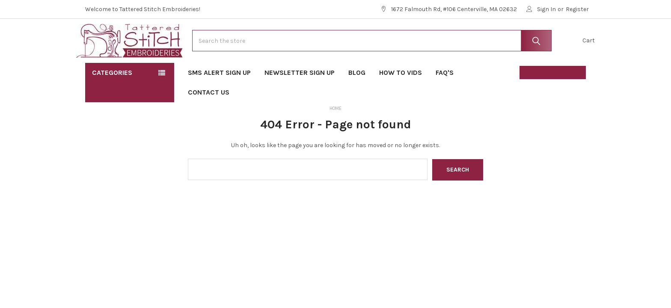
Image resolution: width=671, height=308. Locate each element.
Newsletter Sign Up (299, 99)
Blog (356, 99)
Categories (112, 99)
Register (577, 9)
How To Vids (400, 99)
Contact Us (208, 118)
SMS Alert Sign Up (219, 99)
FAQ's (447, 99)
